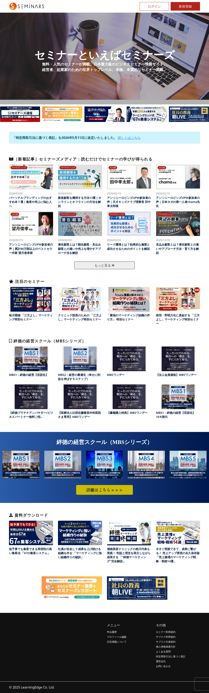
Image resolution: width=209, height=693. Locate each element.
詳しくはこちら (129, 137)
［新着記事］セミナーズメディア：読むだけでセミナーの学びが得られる (80, 159)
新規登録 (185, 6)
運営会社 (161, 661)
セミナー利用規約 (166, 632)
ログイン (154, 6)
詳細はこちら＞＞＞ (104, 490)
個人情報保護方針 (166, 646)
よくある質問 (163, 651)
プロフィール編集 (117, 637)
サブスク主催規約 (166, 641)
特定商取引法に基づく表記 (170, 656)
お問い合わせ (163, 666)
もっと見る (104, 265)
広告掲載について (117, 641)
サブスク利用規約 (166, 637)
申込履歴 (112, 632)
